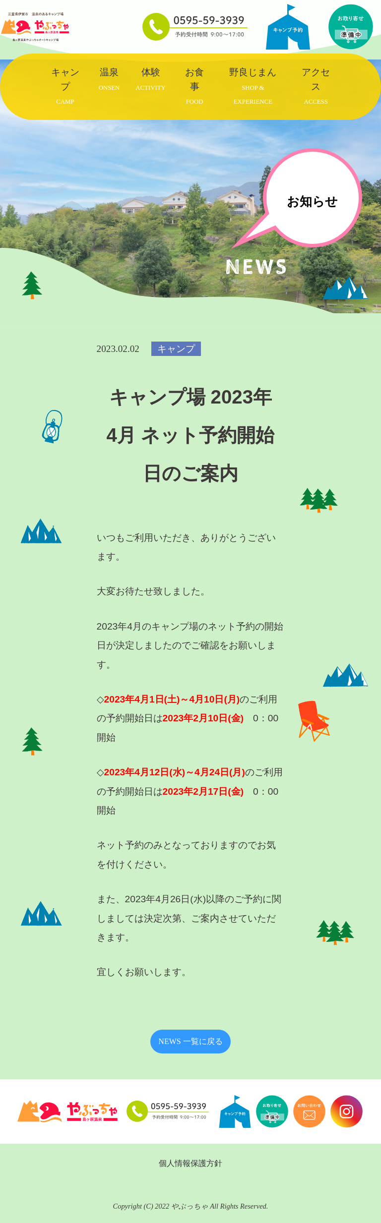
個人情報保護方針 (190, 1163)
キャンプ (65, 86)
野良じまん (252, 86)
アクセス (316, 86)
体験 (150, 79)
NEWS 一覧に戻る (190, 1041)
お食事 (194, 86)
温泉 (109, 79)
